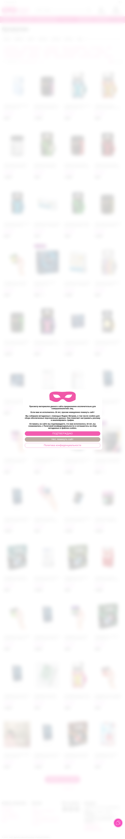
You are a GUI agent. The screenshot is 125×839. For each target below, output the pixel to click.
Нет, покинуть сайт (62, 439)
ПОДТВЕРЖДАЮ (62, 433)
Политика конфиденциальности (62, 445)
